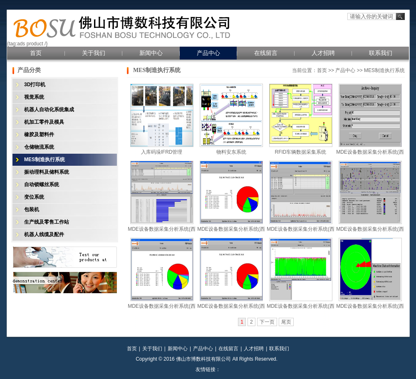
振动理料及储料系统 (46, 172)
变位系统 (34, 197)
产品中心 (208, 53)
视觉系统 (34, 97)
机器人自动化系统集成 (49, 109)
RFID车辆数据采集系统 (301, 152)
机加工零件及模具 (44, 122)
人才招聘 (323, 53)
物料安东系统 (231, 152)
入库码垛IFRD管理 (162, 152)
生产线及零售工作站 (46, 222)
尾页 (286, 322)
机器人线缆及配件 (44, 234)
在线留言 (265, 53)
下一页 (267, 322)
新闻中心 (151, 53)
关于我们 (93, 53)
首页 (36, 53)
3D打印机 (34, 84)
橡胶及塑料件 (39, 134)
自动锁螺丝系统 (41, 184)
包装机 (31, 209)
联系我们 (380, 53)
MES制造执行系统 (44, 159)
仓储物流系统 (39, 147)
